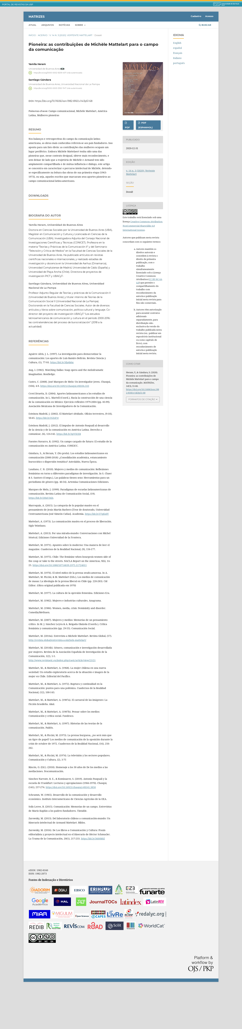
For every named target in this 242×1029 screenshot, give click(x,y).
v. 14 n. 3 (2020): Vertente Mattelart (70, 35)
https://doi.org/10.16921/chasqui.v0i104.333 (64, 428)
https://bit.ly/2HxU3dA (41, 540)
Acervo (42, 35)
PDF (127, 127)
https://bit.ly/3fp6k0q (62, 404)
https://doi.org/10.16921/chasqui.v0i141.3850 (71, 829)
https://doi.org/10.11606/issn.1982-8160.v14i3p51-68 (63, 101)
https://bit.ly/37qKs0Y (97, 556)
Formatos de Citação (141, 399)
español (177, 47)
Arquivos (47, 25)
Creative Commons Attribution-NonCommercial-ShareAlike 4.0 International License (143, 225)
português (179, 63)
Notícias (64, 25)
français (177, 53)
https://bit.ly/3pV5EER (68, 476)
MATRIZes (37, 16)
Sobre (79, 25)
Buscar (205, 25)
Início (32, 35)
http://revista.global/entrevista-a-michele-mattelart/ (57, 682)
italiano (177, 58)
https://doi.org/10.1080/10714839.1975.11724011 (60, 607)
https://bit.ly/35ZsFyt (47, 460)
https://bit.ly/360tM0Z (93, 880)
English (177, 42)
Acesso (209, 16)
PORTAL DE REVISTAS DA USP (17, 4)
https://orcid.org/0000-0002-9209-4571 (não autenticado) (58, 73)
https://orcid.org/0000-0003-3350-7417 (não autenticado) (58, 88)
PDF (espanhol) (145, 125)
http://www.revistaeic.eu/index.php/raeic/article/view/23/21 (62, 702)
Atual (32, 25)
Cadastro (196, 16)
